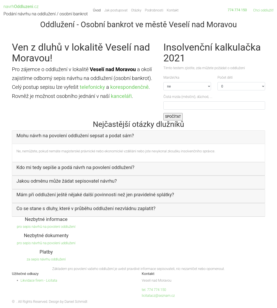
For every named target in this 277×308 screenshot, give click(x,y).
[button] (138, 135)
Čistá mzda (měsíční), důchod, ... (187, 97)
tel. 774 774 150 (154, 290)
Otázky (136, 10)
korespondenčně (129, 87)
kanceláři (121, 96)
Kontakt (173, 10)
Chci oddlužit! (263, 10)
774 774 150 (237, 10)
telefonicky (92, 87)
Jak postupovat (115, 10)
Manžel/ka (171, 77)
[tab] (138, 137)
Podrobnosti (154, 10)
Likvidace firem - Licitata (39, 280)
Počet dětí (225, 77)
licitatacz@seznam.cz (158, 296)
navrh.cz (21, 6)
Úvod (98, 9)
